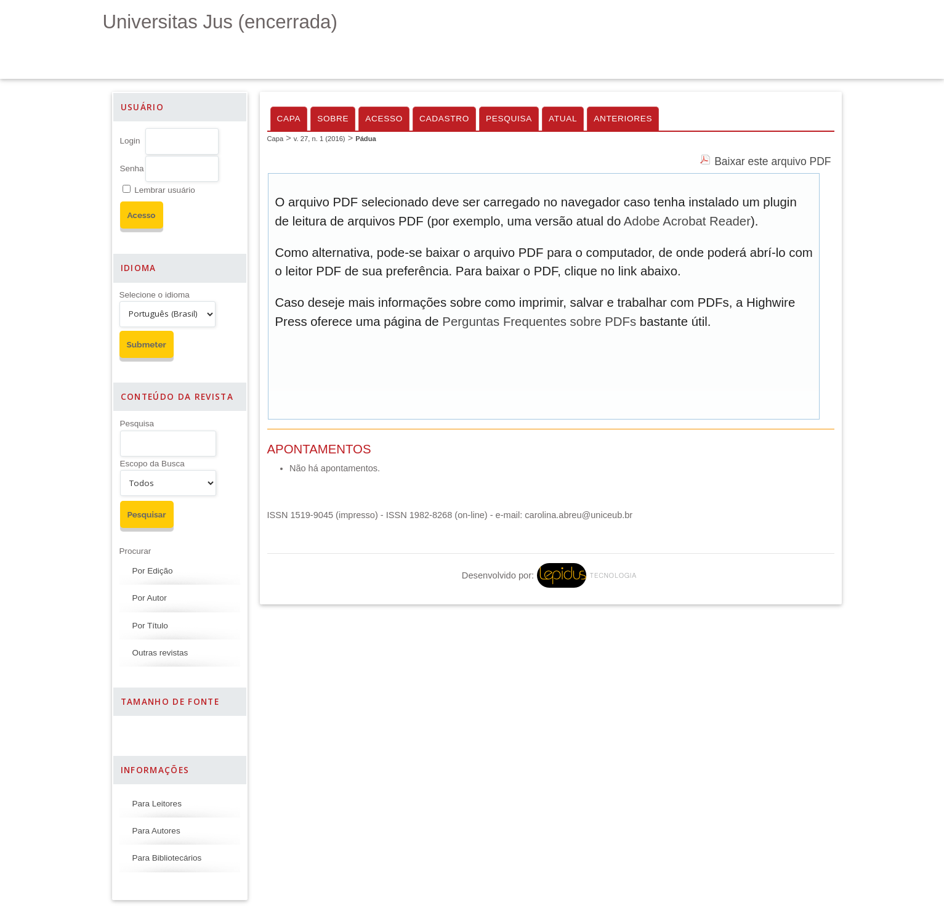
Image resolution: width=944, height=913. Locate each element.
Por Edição (152, 570)
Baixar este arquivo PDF (772, 161)
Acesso (384, 118)
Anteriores (623, 118)
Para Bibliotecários (167, 857)
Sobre (333, 118)
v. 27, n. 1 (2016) (319, 138)
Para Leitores (157, 803)
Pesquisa (137, 423)
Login (130, 140)
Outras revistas (160, 652)
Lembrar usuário (164, 190)
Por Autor (149, 598)
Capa (289, 118)
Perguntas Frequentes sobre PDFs (539, 321)
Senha (132, 168)
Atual (563, 118)
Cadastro (444, 118)
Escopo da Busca (152, 463)
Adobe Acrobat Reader (687, 221)
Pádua (365, 138)
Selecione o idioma (154, 294)
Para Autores (156, 830)
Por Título (150, 625)
